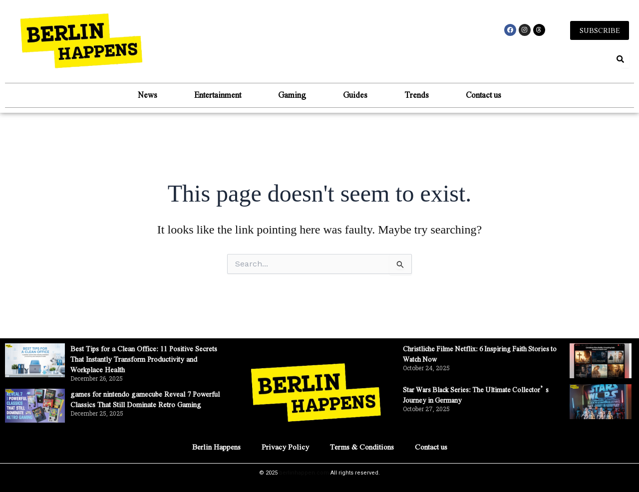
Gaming (288, 95)
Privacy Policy (282, 446)
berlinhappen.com (304, 473)
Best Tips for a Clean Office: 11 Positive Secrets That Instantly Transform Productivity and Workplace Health (149, 358)
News (127, 95)
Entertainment (205, 95)
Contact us (503, 95)
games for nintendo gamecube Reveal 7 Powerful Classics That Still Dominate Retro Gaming (147, 404)
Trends (428, 95)
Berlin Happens (209, 446)
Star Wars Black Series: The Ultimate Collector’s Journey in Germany (467, 394)
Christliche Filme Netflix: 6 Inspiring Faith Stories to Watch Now (476, 353)
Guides (359, 95)
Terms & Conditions (364, 446)
